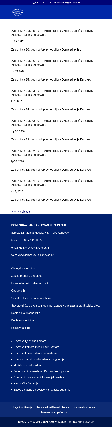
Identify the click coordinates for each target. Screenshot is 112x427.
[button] (98, 14)
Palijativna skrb (20, 327)
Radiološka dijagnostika (25, 313)
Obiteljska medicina (23, 268)
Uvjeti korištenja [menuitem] (22, 407)
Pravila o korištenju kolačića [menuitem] (53, 407)
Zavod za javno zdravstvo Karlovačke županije (42, 389)
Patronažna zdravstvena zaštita (30, 283)
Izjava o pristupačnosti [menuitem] (54, 412)
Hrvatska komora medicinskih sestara (36, 347)
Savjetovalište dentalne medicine (31, 298)
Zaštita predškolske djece (26, 275)
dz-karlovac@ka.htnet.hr (34, 247)
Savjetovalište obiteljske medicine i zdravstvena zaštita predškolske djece (55, 305)
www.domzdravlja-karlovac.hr (35, 255)
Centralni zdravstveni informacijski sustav (39, 377)
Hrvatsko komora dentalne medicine (35, 353)
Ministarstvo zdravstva (27, 365)
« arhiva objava (20, 211)
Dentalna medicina (22, 320)
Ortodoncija (18, 290)
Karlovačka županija (26, 383)
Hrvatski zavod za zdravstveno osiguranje (39, 359)
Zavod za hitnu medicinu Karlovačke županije (41, 371)
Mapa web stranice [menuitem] (84, 407)
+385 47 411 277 (43, 2)
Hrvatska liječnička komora (30, 341)
